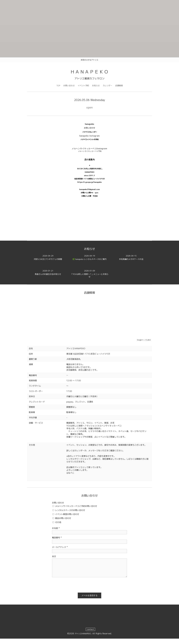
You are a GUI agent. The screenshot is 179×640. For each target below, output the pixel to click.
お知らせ (96, 86)
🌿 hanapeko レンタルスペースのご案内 (89, 259)
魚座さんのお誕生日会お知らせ (48, 274)
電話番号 (57, 538)
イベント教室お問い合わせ (67, 515)
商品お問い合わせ (63, 519)
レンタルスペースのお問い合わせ (70, 511)
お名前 (56, 529)
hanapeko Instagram (89, 137)
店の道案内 (89, 160)
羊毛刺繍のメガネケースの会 (131, 259)
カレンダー (108, 86)
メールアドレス (60, 548)
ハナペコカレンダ (89, 133)
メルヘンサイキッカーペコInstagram (89, 149)
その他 (58, 523)
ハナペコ (84, 141)
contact (90, 630)
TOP (57, 86)
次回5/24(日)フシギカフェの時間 (48, 259)
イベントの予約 (92, 141)
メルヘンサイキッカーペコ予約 (90, 152)
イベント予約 (83, 86)
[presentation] (71, 585)
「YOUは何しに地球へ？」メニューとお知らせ (89, 275)
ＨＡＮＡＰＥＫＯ (90, 72)
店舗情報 (120, 86)
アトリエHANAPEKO (83, 634)
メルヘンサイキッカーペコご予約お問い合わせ (76, 507)
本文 (54, 557)
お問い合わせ (68, 86)
